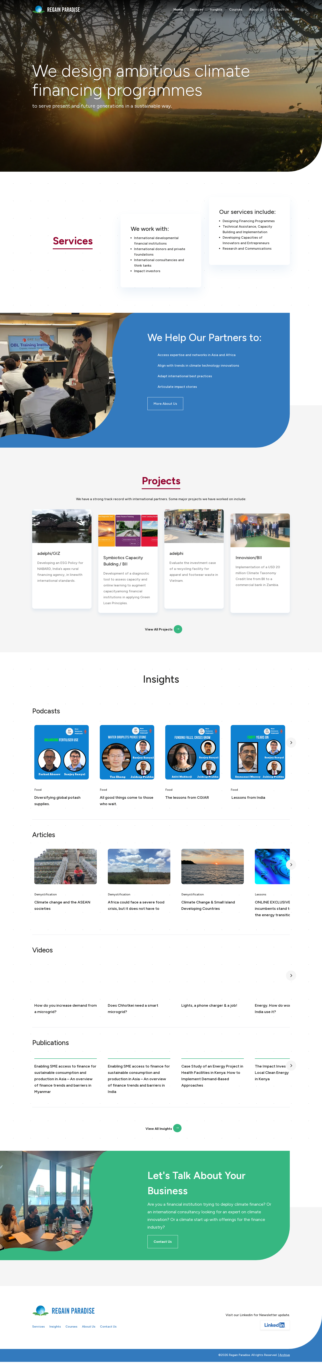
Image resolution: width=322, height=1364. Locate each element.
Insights (216, 9)
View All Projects (159, 629)
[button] (291, 743)
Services (196, 9)
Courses (235, 9)
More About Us (165, 404)
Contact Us (280, 9)
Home (178, 9)
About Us (256, 9)
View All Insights (159, 1129)
